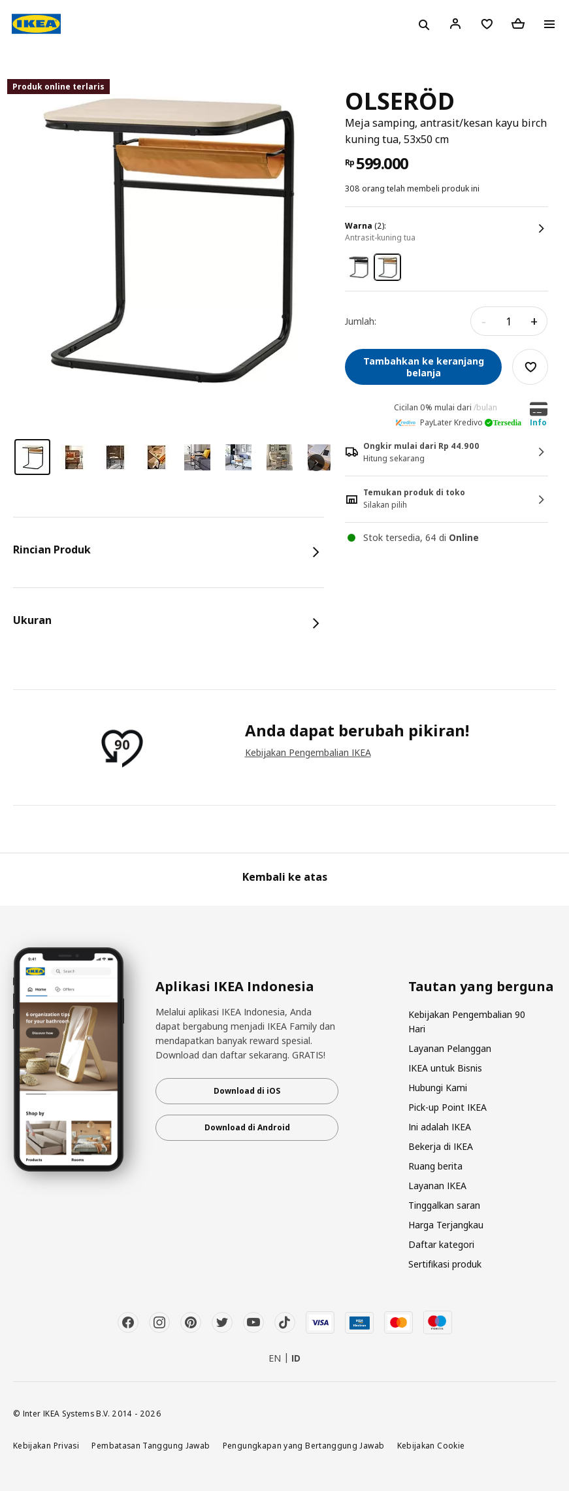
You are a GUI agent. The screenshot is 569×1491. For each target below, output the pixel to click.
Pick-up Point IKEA (447, 1107)
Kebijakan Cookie (431, 1445)
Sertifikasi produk (444, 1264)
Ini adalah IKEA (439, 1127)
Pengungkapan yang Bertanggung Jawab (304, 1445)
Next (316, 462)
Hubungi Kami (437, 1087)
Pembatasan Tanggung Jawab (150, 1445)
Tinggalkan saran (444, 1205)
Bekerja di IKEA (440, 1146)
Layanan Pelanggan (449, 1048)
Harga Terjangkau (445, 1225)
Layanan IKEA (437, 1185)
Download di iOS (247, 1090)
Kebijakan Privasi (46, 1445)
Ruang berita (435, 1166)
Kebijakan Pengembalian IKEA (308, 752)
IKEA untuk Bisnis (445, 1068)
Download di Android (247, 1127)
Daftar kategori (441, 1244)
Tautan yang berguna (481, 986)
